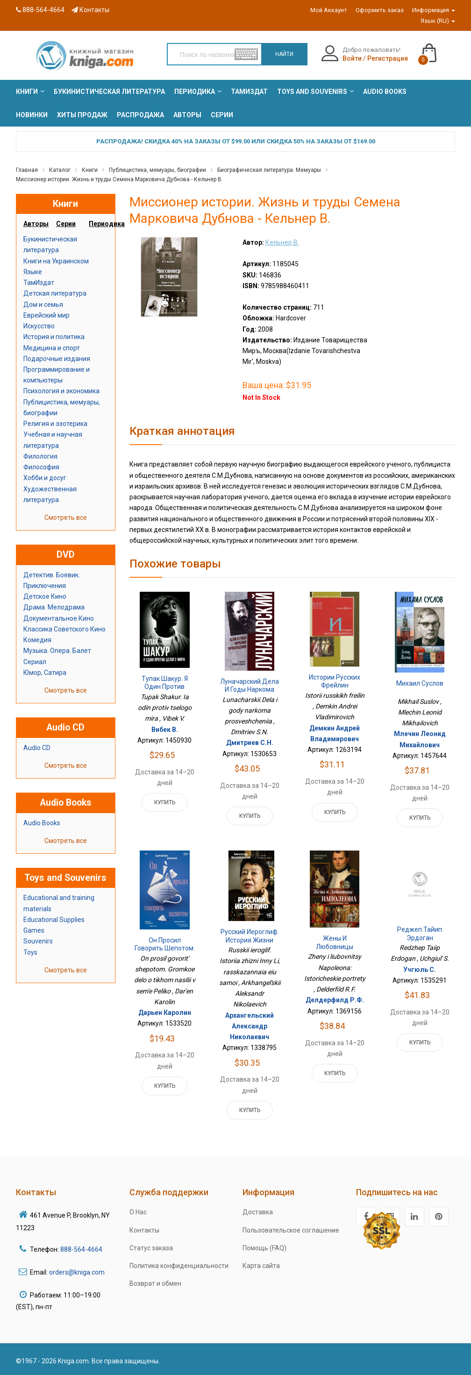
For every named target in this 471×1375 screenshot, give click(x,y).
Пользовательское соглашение (291, 1230)
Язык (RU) (438, 20)
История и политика (54, 336)
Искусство (39, 326)
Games (33, 930)
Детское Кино (44, 596)
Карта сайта (261, 1265)
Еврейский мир (46, 315)
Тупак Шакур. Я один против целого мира (165, 687)
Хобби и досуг (44, 478)
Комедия (37, 640)
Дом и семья (43, 304)
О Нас (138, 1212)
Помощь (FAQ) (264, 1248)
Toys (30, 952)
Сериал (34, 662)
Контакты (90, 10)
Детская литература (54, 293)
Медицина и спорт (51, 348)
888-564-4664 (40, 10)
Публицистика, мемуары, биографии (157, 170)
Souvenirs (38, 941)
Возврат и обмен (155, 1283)
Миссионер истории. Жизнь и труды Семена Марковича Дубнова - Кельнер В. (119, 179)
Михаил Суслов (419, 683)
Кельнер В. (282, 242)
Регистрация (387, 58)
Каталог (60, 170)
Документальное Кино (58, 618)
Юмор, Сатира (44, 672)
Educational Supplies (54, 919)
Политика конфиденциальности (178, 1265)
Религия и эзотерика (55, 423)
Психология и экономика (61, 391)
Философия (41, 467)
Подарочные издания (56, 358)
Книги (90, 170)
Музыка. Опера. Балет (57, 650)
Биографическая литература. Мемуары (269, 170)
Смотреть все (65, 517)
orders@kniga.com (77, 1272)
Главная (27, 170)
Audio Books (41, 823)
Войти (352, 58)
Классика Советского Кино (64, 629)
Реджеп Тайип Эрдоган (419, 934)
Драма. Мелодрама (54, 607)
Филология (40, 456)
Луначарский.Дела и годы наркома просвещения (249, 690)
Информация (433, 10)
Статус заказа (151, 1248)
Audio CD (36, 747)
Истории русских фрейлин (334, 681)
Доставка (258, 1212)
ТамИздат (38, 282)
